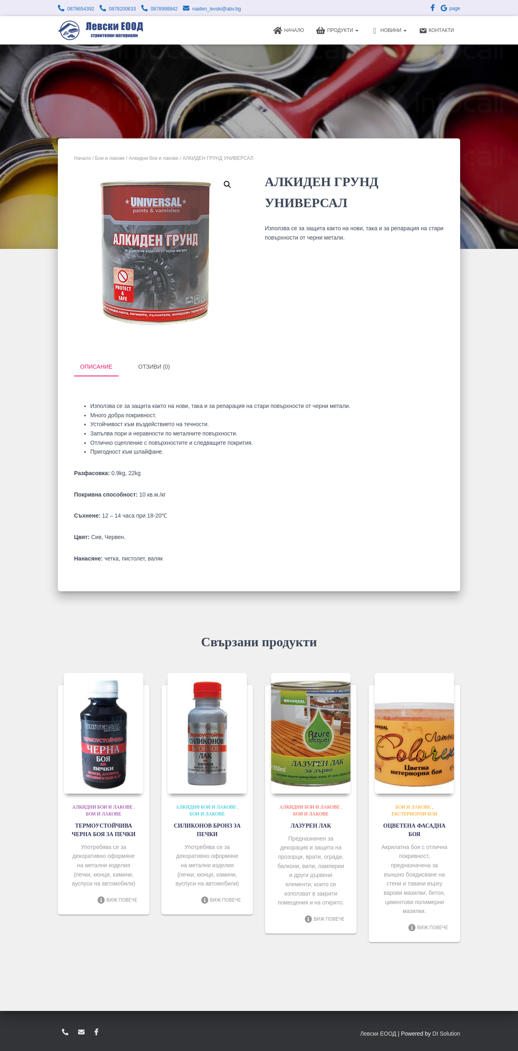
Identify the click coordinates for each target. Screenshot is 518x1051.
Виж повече (117, 907)
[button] (227, 184)
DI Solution (446, 1033)
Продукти (337, 31)
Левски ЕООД (378, 1033)
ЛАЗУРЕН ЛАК (311, 825)
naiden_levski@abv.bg (216, 9)
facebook (96, 1031)
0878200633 (122, 9)
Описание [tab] (96, 366)
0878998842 (164, 9)
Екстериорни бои (414, 813)
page (450, 8)
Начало (288, 31)
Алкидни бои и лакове (153, 158)
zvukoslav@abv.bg (81, 1031)
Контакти (436, 31)
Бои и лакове (110, 158)
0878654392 (80, 9)
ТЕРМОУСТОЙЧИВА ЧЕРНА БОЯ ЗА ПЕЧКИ (103, 833)
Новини (389, 31)
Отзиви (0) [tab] (154, 366)
